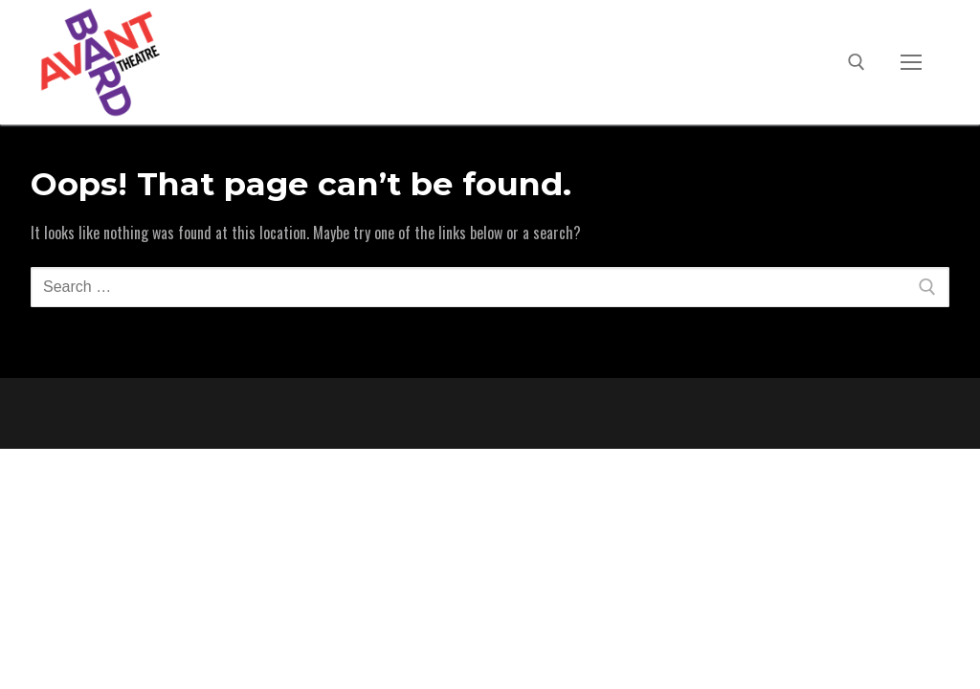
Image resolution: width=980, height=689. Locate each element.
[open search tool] (856, 62)
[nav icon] (911, 62)
